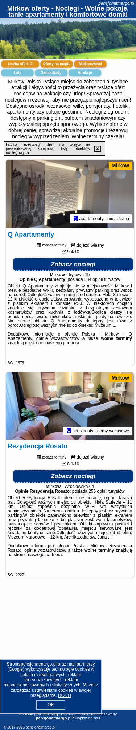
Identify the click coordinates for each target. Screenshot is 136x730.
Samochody (51, 73)
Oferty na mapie (56, 64)
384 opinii (93, 279)
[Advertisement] (68, 652)
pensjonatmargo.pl (116, 3)
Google (16, 669)
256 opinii (97, 491)
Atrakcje (85, 73)
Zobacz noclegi (73, 264)
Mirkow (120, 165)
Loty (17, 73)
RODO (64, 695)
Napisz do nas (87, 718)
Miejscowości (90, 64)
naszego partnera (62, 342)
